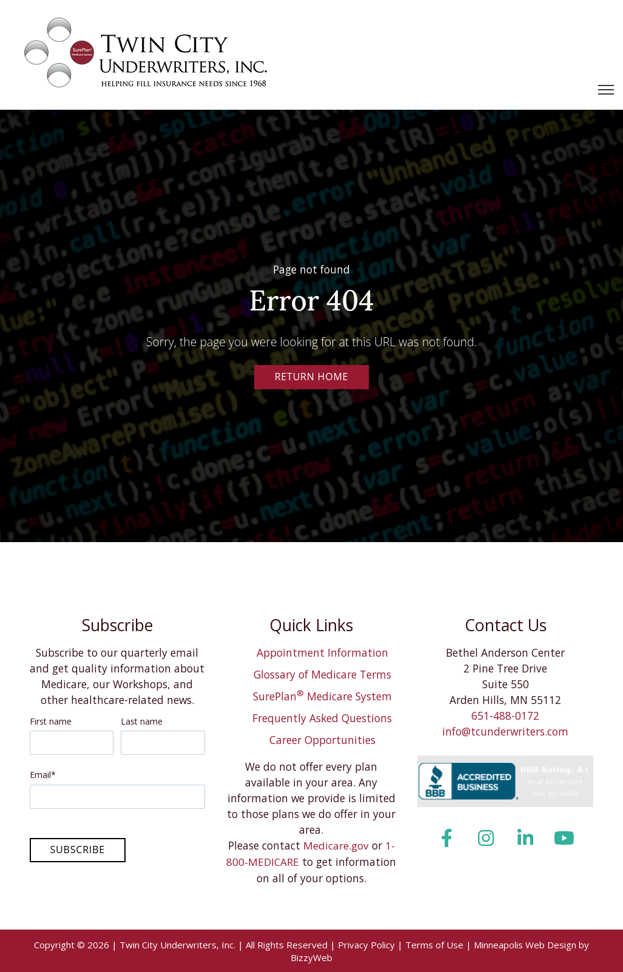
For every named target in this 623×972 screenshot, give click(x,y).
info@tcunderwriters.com (505, 731)
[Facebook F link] (446, 838)
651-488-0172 (505, 715)
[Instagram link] (486, 838)
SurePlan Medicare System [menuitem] (322, 696)
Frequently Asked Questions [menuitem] (322, 718)
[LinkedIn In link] (525, 838)
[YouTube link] (563, 838)
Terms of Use (434, 944)
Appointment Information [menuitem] (322, 652)
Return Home (312, 376)
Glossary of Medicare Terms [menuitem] (322, 674)
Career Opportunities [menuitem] (322, 739)
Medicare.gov (336, 845)
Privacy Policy (366, 944)
